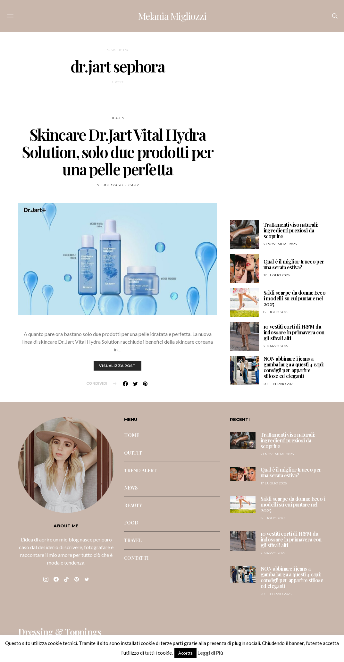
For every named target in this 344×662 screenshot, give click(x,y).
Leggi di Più (210, 653)
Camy (134, 185)
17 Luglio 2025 (277, 275)
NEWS (131, 487)
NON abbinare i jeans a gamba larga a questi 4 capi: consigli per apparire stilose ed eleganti (294, 367)
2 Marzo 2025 (276, 346)
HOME (131, 435)
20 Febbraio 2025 (279, 384)
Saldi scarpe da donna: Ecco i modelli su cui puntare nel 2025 (295, 298)
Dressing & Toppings (59, 631)
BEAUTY (117, 118)
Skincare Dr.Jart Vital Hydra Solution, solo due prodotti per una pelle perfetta (117, 151)
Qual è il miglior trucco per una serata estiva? (294, 264)
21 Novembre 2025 (280, 244)
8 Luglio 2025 (276, 312)
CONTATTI (136, 558)
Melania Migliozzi (172, 16)
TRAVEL (133, 540)
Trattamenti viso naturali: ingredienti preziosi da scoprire (291, 230)
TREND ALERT (140, 470)
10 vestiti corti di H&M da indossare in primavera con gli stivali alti (294, 332)
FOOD (131, 522)
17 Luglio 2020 (109, 185)
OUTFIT (133, 452)
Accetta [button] (185, 653)
